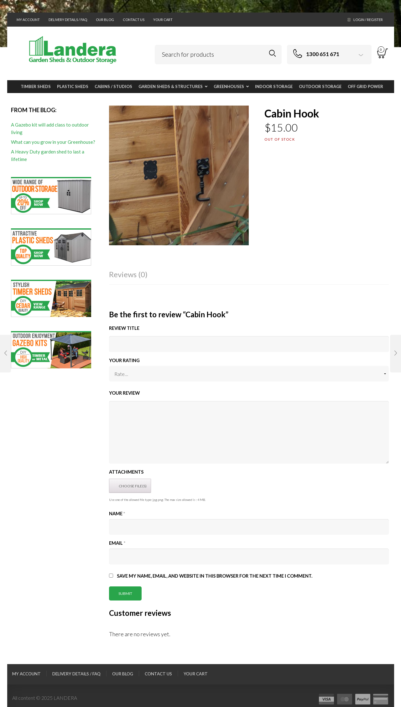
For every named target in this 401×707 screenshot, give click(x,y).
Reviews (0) (128, 274)
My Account (28, 20)
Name (117, 513)
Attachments (126, 472)
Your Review (124, 393)
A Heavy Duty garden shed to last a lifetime (47, 155)
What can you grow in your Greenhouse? (53, 142)
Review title (124, 328)
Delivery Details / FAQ (68, 20)
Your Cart (163, 20)
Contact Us (133, 20)
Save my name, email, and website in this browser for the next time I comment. (214, 576)
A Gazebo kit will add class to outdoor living (50, 128)
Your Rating (124, 360)
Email (117, 543)
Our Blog (105, 20)
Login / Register (368, 20)
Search (272, 53)
